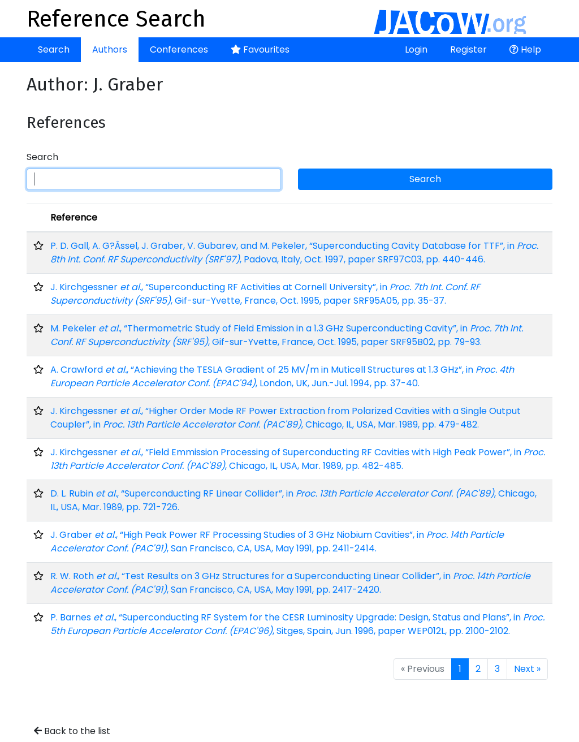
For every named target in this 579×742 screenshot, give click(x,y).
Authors (109, 49)
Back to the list (72, 730)
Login (416, 49)
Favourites (260, 49)
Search (54, 49)
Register (468, 49)
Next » (527, 668)
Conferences (179, 49)
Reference (73, 217)
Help (525, 49)
